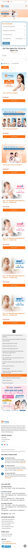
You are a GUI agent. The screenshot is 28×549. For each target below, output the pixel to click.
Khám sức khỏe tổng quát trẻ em (10, 348)
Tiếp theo (6, 43)
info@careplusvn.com (10, 543)
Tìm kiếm (5, 67)
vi (24, 1)
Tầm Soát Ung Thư (7, 355)
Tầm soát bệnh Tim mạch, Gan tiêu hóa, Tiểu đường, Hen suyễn (13, 358)
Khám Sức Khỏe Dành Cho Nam (10, 343)
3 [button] (12, 18)
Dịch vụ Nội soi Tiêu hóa (8, 366)
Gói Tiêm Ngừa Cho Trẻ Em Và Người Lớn (12, 375)
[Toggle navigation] (26, 6)
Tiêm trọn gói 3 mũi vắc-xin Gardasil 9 (12, 164)
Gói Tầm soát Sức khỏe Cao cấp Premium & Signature (13, 336)
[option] (14, 13)
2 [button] (10, 18)
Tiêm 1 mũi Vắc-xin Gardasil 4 (10, 93)
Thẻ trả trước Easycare (8, 383)
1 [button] (9, 18)
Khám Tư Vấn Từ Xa (7, 380)
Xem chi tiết (14, 100)
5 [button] (15, 18)
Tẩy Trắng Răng (6, 368)
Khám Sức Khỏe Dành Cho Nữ (10, 346)
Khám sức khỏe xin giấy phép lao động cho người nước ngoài (13, 372)
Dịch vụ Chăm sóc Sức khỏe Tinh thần (11, 378)
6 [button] (17, 18)
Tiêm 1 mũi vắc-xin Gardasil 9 (10, 129)
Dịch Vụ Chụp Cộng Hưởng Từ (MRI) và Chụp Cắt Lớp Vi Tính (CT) (14, 340)
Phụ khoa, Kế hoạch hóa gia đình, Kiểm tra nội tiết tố (13, 362)
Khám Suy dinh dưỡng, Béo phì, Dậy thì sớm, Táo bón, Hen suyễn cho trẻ (13, 352)
